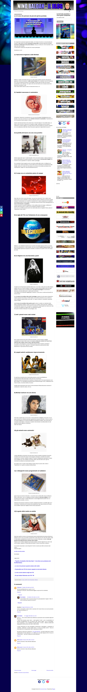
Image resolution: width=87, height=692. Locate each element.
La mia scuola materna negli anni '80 (24, 572)
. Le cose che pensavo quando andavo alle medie (27, 566)
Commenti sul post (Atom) (23, 672)
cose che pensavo (31, 579)
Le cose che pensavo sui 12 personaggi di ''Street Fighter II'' (66, 140)
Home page (33, 670)
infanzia (36, 579)
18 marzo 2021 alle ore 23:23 (28, 639)
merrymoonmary (43, 689)
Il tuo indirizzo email (60, 17)
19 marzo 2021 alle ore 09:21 (28, 647)
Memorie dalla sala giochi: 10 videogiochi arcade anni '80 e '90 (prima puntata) (66, 162)
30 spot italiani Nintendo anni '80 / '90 (24, 575)
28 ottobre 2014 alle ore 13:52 (33, 597)
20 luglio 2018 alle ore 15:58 (27, 607)
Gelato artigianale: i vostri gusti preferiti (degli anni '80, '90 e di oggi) (66, 173)
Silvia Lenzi (19, 639)
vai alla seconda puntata (19, 551)
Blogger (53, 689)
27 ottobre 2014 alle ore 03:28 (28, 587)
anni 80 (26, 579)
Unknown (19, 587)
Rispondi (19, 592)
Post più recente (17, 670)
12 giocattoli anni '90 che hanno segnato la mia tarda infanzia (30, 569)
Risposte (20, 594)
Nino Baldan (22, 597)
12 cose (22, 579)
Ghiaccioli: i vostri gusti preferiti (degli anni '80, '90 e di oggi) (67, 130)
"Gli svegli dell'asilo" (36, 631)
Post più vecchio (50, 670)
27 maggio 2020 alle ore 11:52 (30, 615)
